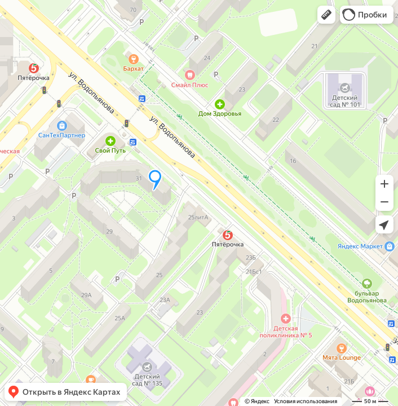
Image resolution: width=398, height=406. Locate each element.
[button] (326, 15)
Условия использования (305, 401)
